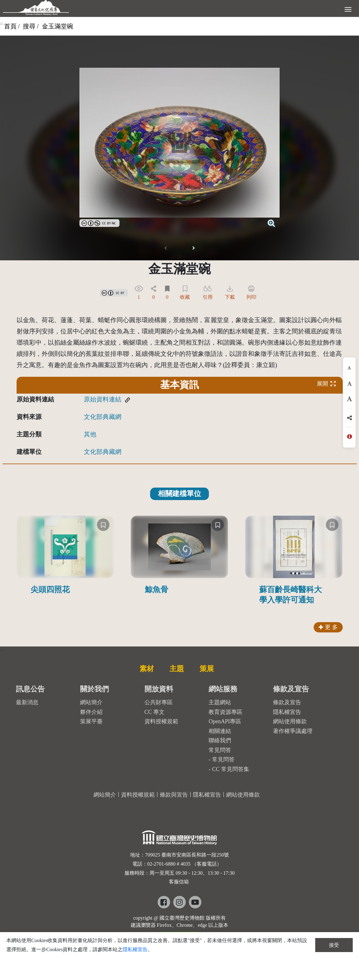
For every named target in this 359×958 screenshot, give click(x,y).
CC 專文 (154, 712)
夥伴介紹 (91, 712)
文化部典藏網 (102, 416)
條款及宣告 (287, 702)
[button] (193, 248)
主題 (176, 669)
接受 (334, 945)
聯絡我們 (220, 740)
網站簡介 (91, 702)
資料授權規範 (161, 721)
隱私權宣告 (287, 712)
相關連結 (220, 731)
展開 (326, 383)
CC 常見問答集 (230, 769)
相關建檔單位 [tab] (179, 494)
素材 (146, 669)
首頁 (10, 26)
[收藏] (103, 524)
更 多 (328, 627)
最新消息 (27, 702)
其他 (90, 434)
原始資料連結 (102, 399)
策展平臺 (91, 721)
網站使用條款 (290, 721)
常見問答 (223, 759)
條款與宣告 (174, 795)
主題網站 (220, 702)
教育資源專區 (225, 712)
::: (1, 23)
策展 (207, 669)
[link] (99, 222)
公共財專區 (158, 702)
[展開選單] (348, 8)
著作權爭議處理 (292, 731)
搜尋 (29, 26)
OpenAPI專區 (225, 721)
